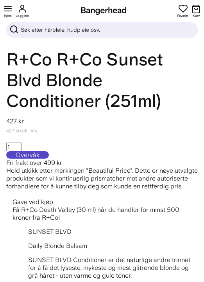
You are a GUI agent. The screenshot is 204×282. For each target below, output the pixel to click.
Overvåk (27, 155)
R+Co (29, 59)
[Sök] (102, 30)
